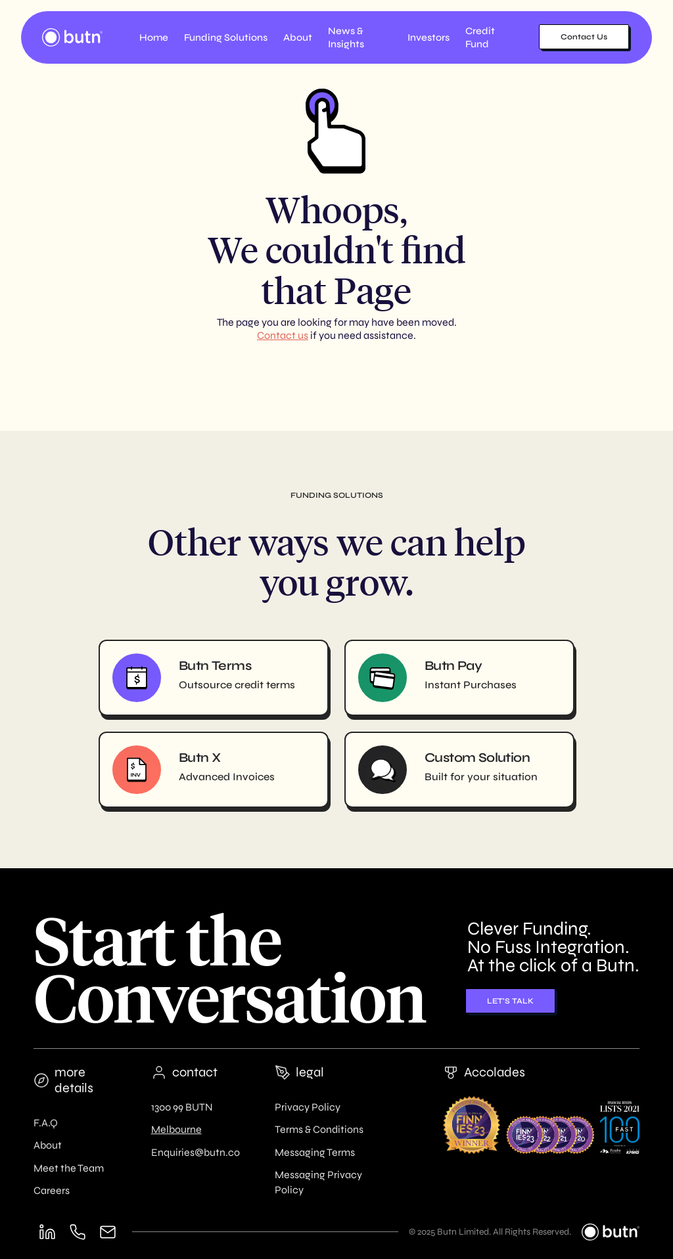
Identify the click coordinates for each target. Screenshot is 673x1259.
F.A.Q (46, 1122)
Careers (52, 1190)
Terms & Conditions (319, 1129)
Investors (428, 37)
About (48, 1145)
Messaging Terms (315, 1152)
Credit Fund (480, 37)
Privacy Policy (307, 1107)
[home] (72, 37)
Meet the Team (69, 1168)
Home (153, 37)
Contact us (282, 335)
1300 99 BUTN (182, 1107)
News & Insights (346, 37)
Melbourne (176, 1129)
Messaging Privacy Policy (318, 1181)
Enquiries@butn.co (195, 1152)
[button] (225, 37)
